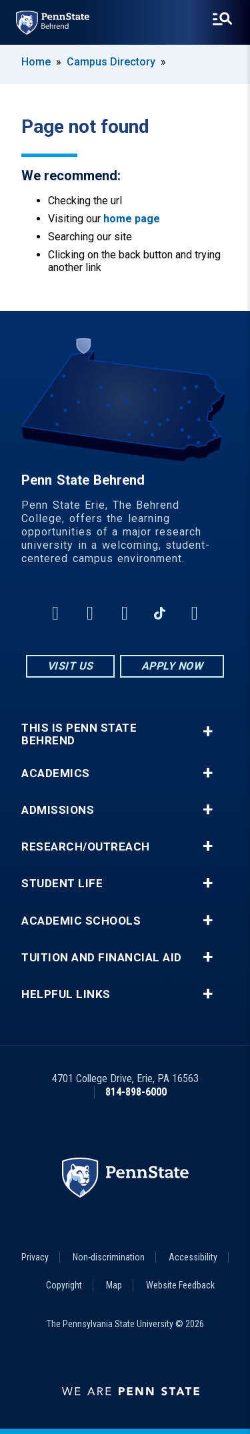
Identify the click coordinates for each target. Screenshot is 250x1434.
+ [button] (208, 731)
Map (114, 1285)
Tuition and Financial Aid (101, 957)
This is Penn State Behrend (79, 734)
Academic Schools (81, 921)
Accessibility (193, 1257)
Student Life (62, 883)
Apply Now (172, 666)
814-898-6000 (136, 1092)
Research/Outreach (85, 847)
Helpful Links (66, 994)
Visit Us (70, 666)
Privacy (35, 1257)
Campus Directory (111, 61)
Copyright (64, 1285)
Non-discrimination (109, 1257)
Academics (55, 773)
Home (36, 61)
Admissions (57, 810)
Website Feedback (180, 1285)
